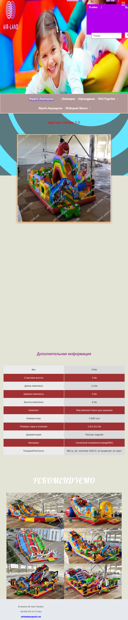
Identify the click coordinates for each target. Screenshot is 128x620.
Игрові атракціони (50, 108)
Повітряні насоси (77, 108)
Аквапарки (68, 98)
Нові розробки (106, 98)
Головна (93, 7)
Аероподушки (86, 98)
